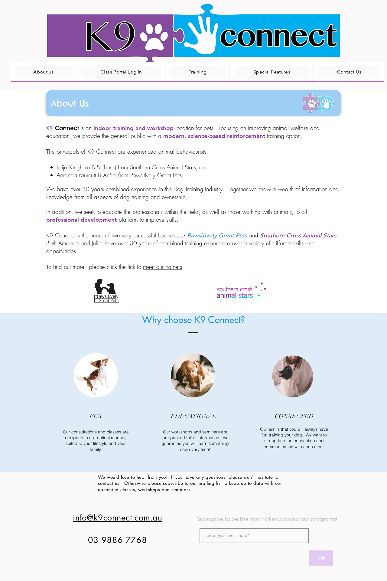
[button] (193, 103)
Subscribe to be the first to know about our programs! (267, 519)
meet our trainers (162, 267)
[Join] (321, 558)
